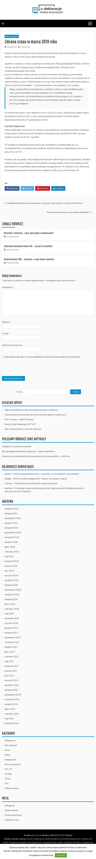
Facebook (12, 188)
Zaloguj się (10, 805)
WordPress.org (12, 819)
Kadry (7, 754)
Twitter (27, 188)
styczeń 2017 (11, 680)
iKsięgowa (14, 842)
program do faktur (72, 842)
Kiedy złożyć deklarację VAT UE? (20, 424)
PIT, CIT (8, 769)
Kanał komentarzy (13, 815)
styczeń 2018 (11, 623)
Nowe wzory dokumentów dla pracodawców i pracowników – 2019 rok (36, 456)
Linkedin (58, 188)
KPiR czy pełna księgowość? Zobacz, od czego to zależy (40, 478)
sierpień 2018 (11, 599)
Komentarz (8, 287)
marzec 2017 (11, 670)
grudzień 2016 (11, 685)
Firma (7, 750)
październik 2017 (13, 637)
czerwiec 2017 (12, 656)
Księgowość (10, 759)
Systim (30, 838)
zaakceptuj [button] (60, 855)
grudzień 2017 (11, 628)
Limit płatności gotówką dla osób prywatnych (35, 483)
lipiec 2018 (10, 604)
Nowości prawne (13, 764)
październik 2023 (13, 518)
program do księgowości (30, 842)
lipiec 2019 (10, 546)
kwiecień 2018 (12, 618)
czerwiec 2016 (12, 713)
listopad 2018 (11, 585)
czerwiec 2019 (12, 551)
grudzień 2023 (11, 508)
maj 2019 (9, 556)
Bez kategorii (12, 36)
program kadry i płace (53, 842)
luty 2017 (9, 675)
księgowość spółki (42, 838)
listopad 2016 (11, 690)
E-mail (5, 333)
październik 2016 (13, 694)
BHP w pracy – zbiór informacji (19, 419)
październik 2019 (13, 532)
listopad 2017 (11, 632)
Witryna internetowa (12, 345)
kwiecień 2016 (12, 723)
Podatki (8, 774)
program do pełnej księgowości (65, 838)
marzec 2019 (11, 566)
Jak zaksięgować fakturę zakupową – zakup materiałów (28, 451)
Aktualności (10, 740)
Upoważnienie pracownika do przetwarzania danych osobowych (35, 414)
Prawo (8, 778)
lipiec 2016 (10, 709)
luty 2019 (9, 570)
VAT (7, 783)
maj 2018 (9, 613)
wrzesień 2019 (12, 537)
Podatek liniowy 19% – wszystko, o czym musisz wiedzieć (29, 259)
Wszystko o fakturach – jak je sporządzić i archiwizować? (29, 233)
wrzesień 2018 (12, 594)
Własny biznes (12, 788)
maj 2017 (9, 661)
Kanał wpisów (11, 810)
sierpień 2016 (11, 704)
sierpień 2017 (11, 647)
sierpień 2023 (11, 523)
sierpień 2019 (11, 542)
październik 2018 (13, 589)
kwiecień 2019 (12, 561)
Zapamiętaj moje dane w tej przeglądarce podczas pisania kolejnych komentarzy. (42, 356)
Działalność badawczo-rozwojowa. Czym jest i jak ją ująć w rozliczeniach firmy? (45, 203)
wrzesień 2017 (12, 642)
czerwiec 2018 (12, 608)
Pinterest (42, 188)
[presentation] (22, 368)
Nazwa (6, 322)
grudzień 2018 (11, 580)
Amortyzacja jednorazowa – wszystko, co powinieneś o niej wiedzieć (46, 473)
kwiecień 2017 (12, 666)
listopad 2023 (11, 513)
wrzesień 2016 (12, 699)
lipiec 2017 (10, 651)
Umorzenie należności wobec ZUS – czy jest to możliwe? (28, 246)
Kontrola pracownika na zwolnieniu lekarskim (68, 212)
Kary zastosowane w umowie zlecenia (23, 429)
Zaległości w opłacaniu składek (17, 446)
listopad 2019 (11, 527)
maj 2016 (9, 718)
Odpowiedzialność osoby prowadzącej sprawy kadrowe (31, 410)
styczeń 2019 (11, 575)
